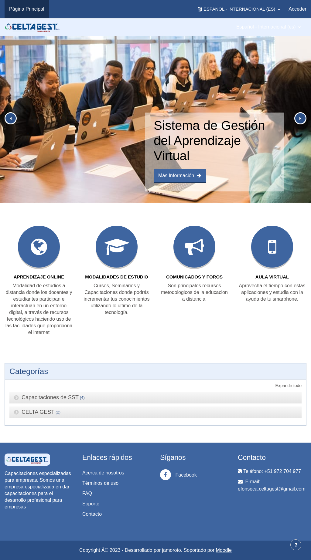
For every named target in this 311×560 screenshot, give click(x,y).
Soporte (90, 503)
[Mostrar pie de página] (295, 544)
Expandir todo (288, 385)
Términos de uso (100, 483)
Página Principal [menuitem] (26, 9)
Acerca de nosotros (103, 472)
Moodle (223, 550)
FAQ (87, 493)
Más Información (179, 175)
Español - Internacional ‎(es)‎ (266, 26)
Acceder (297, 9)
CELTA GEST (38, 412)
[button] (239, 9)
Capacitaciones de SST (50, 397)
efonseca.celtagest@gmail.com (272, 488)
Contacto (92, 514)
